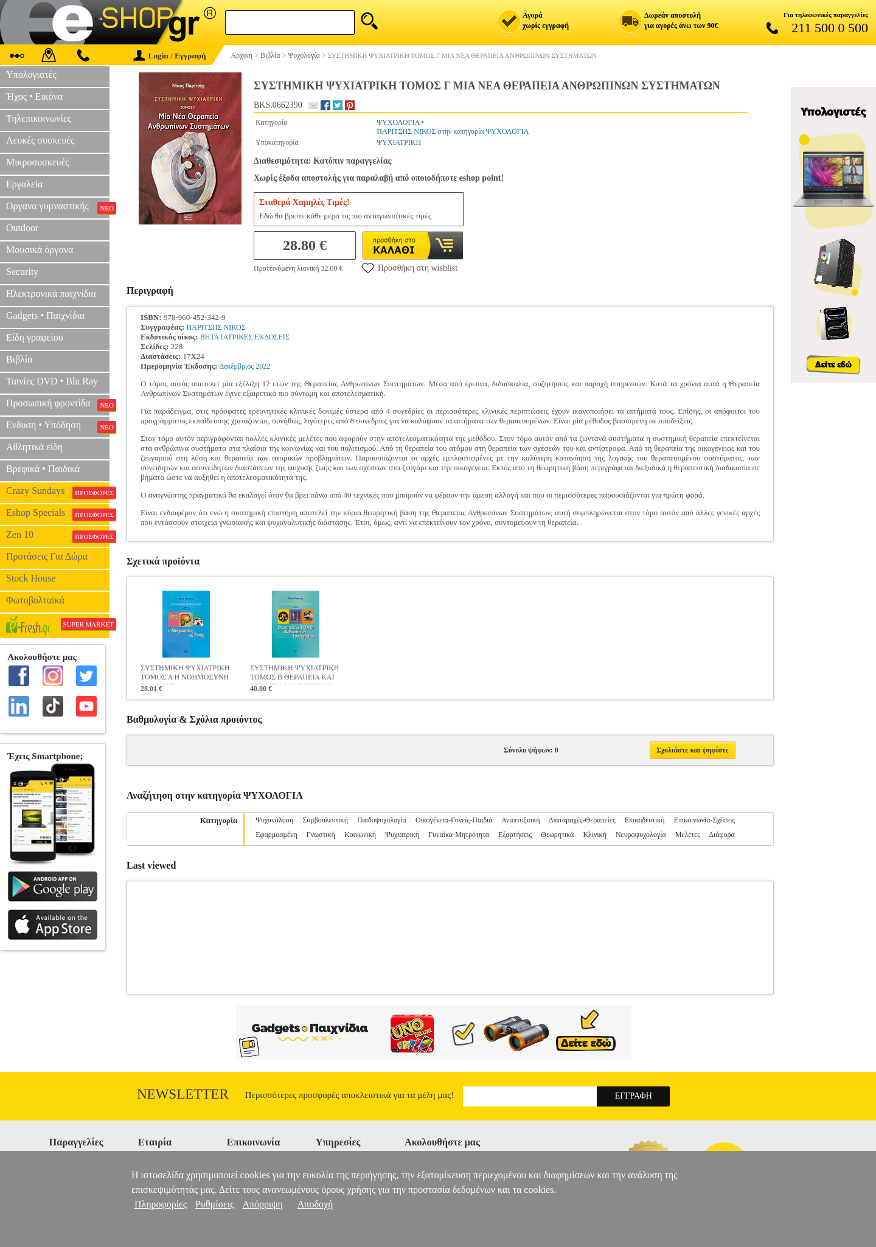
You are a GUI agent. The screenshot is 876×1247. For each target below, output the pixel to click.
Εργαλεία (24, 184)
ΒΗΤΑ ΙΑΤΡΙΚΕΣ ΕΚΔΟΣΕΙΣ (245, 337)
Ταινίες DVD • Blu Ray (52, 381)
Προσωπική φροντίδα (57, 404)
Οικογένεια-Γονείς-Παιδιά (454, 820)
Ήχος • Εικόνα (34, 96)
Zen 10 (57, 536)
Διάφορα (721, 834)
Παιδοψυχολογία (381, 820)
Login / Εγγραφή (169, 55)
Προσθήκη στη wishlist (409, 267)
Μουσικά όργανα (39, 250)
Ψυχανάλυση (274, 820)
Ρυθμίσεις (214, 1204)
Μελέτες (687, 834)
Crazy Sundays (57, 492)
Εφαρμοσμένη (276, 834)
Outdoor (22, 228)
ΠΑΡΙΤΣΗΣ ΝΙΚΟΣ (216, 327)
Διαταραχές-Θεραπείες (582, 820)
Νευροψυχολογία (641, 834)
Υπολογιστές (31, 74)
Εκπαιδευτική (645, 820)
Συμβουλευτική (325, 820)
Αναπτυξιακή (520, 820)
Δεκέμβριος (237, 366)
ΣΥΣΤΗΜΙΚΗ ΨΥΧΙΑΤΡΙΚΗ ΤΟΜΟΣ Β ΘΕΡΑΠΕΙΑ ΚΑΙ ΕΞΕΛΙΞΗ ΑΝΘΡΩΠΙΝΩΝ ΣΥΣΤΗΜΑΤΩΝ (294, 674)
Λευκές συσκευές (40, 140)
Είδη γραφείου (34, 337)
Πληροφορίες (160, 1204)
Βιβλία (19, 359)
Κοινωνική (360, 834)
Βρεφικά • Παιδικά (43, 469)
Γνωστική (321, 834)
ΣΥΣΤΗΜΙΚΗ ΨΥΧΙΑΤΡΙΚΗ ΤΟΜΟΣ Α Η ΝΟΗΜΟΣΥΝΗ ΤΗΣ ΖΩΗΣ (185, 674)
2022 (262, 366)
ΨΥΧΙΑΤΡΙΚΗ (399, 142)
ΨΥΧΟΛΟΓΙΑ (398, 122)
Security (22, 271)
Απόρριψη (262, 1204)
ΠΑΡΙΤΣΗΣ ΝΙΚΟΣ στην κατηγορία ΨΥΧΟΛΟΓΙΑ (453, 131)
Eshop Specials (57, 514)
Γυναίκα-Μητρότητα (458, 834)
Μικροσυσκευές (37, 162)
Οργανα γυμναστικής (57, 207)
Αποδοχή (315, 1204)
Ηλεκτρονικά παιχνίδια (51, 293)
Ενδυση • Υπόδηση (57, 426)
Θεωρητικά (557, 834)
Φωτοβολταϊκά (35, 600)
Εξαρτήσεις (515, 834)
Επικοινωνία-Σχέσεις (704, 820)
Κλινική (595, 834)
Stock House (30, 578)
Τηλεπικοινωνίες (38, 118)
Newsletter (183, 1094)
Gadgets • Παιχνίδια (45, 315)
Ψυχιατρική (402, 834)
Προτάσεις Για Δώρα (47, 556)
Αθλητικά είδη (34, 447)
